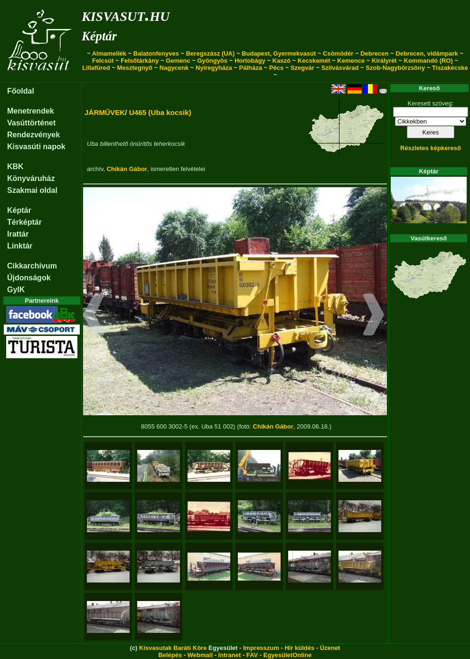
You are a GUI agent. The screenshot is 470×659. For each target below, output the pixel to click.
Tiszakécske (450, 67)
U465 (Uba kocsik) (160, 112)
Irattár (17, 234)
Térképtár (24, 222)
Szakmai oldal (32, 190)
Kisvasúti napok (36, 147)
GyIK (16, 290)
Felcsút (103, 60)
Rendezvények (33, 135)
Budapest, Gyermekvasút (279, 53)
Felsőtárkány (140, 60)
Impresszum (261, 647)
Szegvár (302, 67)
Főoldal (20, 91)
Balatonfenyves (156, 53)
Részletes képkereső (430, 148)
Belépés (170, 655)
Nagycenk (174, 67)
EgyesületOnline (287, 655)
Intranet (229, 655)
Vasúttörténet (31, 123)
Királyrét (384, 60)
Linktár (19, 246)
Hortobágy (250, 60)
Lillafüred (96, 67)
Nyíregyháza (214, 67)
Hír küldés (299, 647)
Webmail (200, 655)
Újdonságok (29, 278)
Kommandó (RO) (428, 60)
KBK (15, 166)
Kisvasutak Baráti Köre (173, 647)
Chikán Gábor (127, 168)
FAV (252, 655)
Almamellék (109, 53)
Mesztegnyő (134, 67)
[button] (93, 316)
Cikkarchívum (32, 266)
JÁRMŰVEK (105, 112)
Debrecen (374, 53)
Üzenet (330, 647)
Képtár (99, 36)
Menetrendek (30, 111)
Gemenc (178, 60)
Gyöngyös (212, 60)
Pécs (276, 67)
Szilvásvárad (340, 67)
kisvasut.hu (125, 14)
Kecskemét (314, 60)
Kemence (351, 60)
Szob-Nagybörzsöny (395, 67)
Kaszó (282, 60)
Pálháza (250, 67)
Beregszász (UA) (210, 53)
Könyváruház (31, 178)
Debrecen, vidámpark (426, 53)
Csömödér (338, 53)
